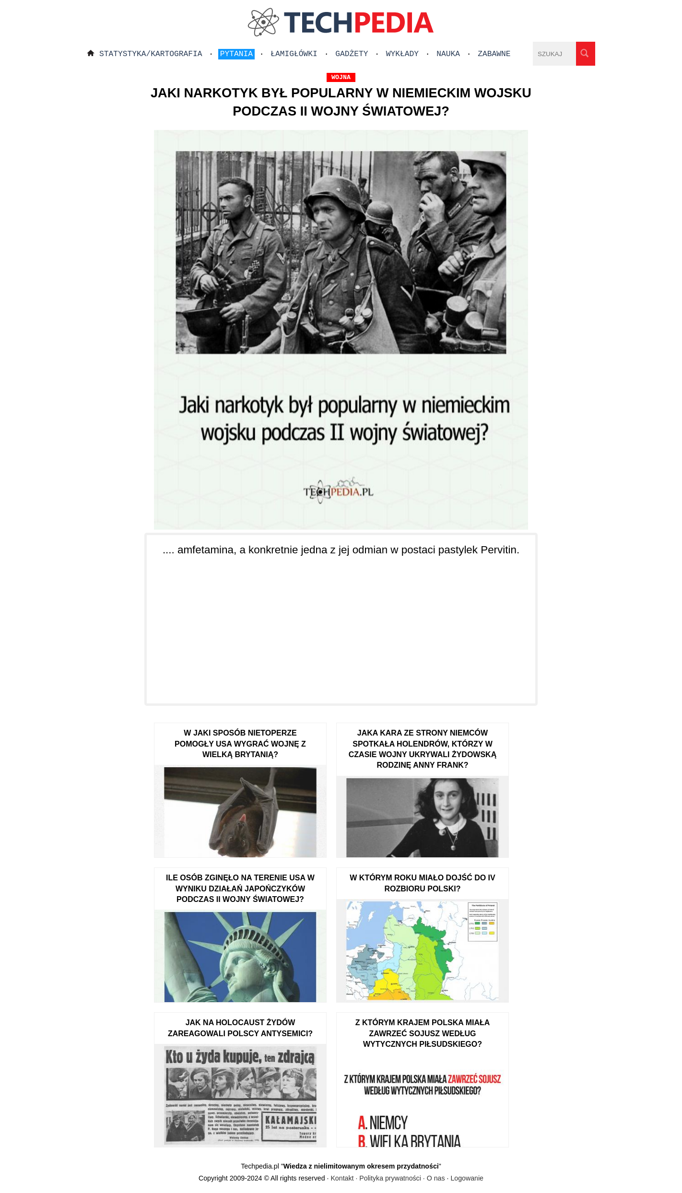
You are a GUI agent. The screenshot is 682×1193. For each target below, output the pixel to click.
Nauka (448, 54)
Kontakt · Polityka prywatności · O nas (387, 1178)
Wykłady (402, 54)
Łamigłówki (293, 54)
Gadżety (351, 54)
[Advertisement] (341, 624)
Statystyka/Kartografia (150, 54)
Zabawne (494, 54)
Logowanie (466, 1178)
